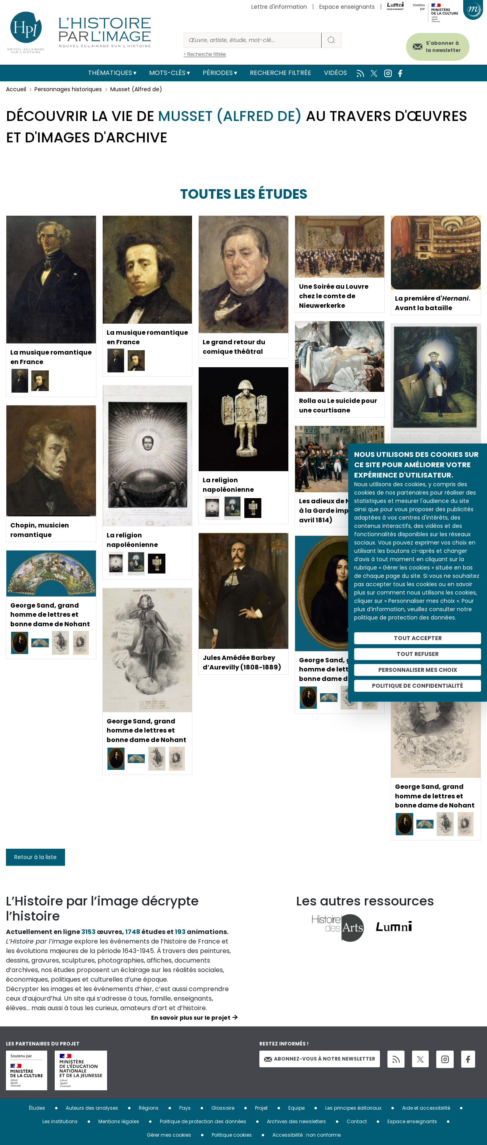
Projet (261, 1108)
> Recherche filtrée (205, 54)
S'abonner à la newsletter (443, 47)
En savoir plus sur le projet (190, 1018)
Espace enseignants (347, 7)
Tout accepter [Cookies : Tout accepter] (418, 638)
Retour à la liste (35, 857)
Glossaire (222, 1108)
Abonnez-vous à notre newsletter (319, 1058)
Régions (149, 1108)
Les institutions (60, 1121)
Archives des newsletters (296, 1121)
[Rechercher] (253, 40)
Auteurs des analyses (92, 1108)
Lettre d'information (279, 7)
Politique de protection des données (203, 1121)
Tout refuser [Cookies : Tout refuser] (418, 654)
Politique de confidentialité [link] (417, 686)
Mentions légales (118, 1121)
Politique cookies (232, 1135)
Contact (357, 1121)
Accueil (16, 89)
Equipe (296, 1108)
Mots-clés (167, 72)
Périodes (218, 72)
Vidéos (335, 72)
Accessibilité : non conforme (306, 1135)
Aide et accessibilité (426, 1108)
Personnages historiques (68, 89)
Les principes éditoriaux (353, 1108)
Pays (185, 1108)
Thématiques (110, 72)
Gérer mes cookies (169, 1135)
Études (37, 1108)
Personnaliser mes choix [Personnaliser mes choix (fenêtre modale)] (417, 670)
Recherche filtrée (280, 72)
